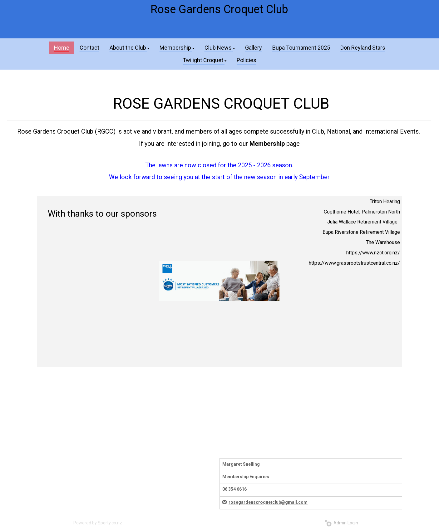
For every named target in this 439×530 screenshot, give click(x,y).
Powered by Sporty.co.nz (97, 522)
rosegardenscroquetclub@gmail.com (268, 502)
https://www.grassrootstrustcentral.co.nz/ (354, 263)
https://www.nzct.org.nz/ (373, 253)
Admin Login (341, 522)
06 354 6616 (234, 489)
